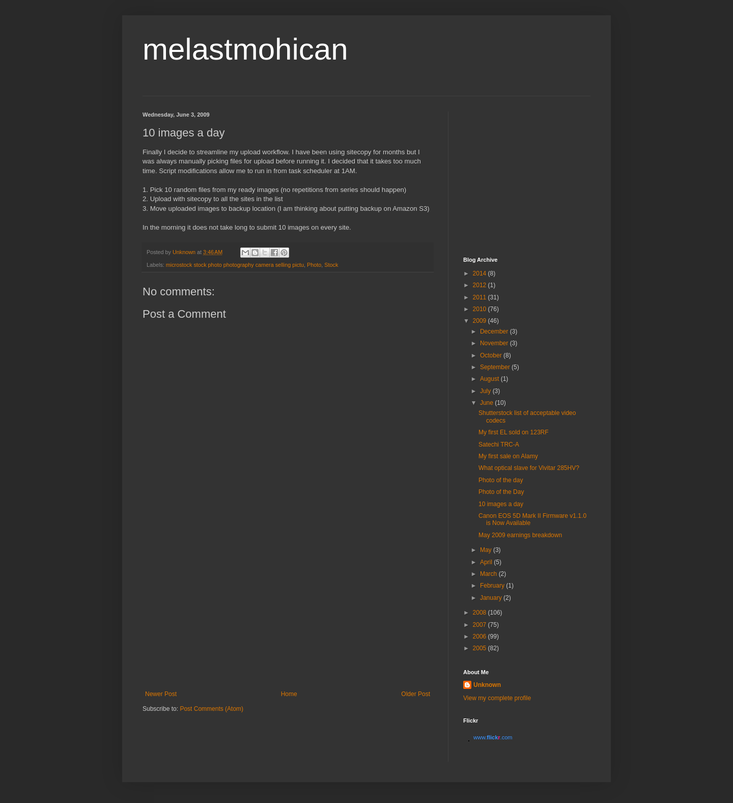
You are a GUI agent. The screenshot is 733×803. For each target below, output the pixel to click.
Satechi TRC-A (498, 444)
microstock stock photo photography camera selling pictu (235, 265)
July (486, 391)
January (491, 597)
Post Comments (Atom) (211, 708)
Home (289, 694)
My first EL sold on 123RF (513, 432)
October (491, 355)
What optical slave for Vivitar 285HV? (528, 468)
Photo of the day (500, 480)
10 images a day (500, 504)
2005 (480, 648)
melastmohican (245, 49)
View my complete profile (497, 698)
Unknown (487, 684)
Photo (314, 265)
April (487, 562)
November (495, 343)
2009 (480, 320)
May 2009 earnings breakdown (520, 535)
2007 (480, 624)
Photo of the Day (501, 491)
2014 (480, 273)
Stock (331, 265)
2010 (480, 309)
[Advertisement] (287, 614)
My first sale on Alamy (508, 456)
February (493, 585)
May (486, 549)
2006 (480, 636)
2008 (480, 612)
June (487, 402)
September (496, 367)
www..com (492, 737)
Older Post (415, 694)
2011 (480, 297)
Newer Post (161, 694)
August (490, 378)
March (489, 573)
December (495, 331)
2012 (480, 285)
